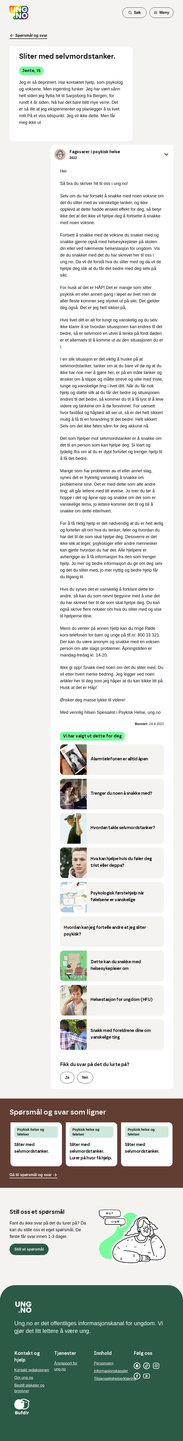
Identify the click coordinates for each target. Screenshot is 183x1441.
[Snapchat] (137, 1365)
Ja (67, 1077)
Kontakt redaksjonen (31, 1370)
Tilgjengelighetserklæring (115, 1379)
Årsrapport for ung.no (65, 1366)
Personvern (103, 1363)
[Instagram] (156, 1365)
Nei (85, 1077)
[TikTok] (146, 1365)
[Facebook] (137, 1376)
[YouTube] (146, 1376)
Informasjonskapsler (111, 1371)
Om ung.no (23, 1378)
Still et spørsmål (29, 1249)
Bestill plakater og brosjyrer (29, 1388)
